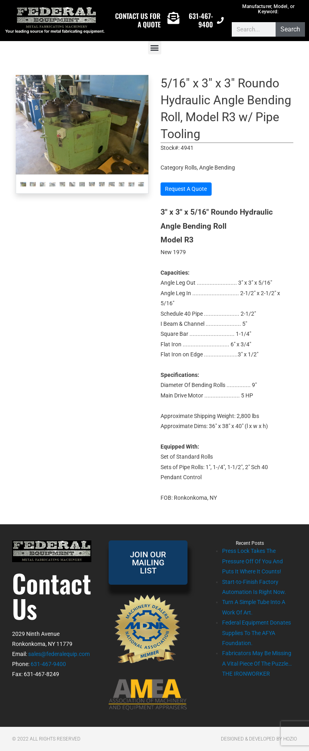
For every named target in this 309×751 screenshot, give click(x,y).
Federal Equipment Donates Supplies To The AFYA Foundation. (256, 632)
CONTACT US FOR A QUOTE (138, 20)
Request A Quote (186, 189)
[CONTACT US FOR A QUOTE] (173, 18)
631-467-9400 (201, 20)
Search (290, 29)
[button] (154, 47)
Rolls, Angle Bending (210, 167)
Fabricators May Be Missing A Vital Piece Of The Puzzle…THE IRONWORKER (257, 663)
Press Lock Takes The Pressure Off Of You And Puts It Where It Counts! (252, 561)
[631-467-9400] (220, 20)
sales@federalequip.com (59, 654)
